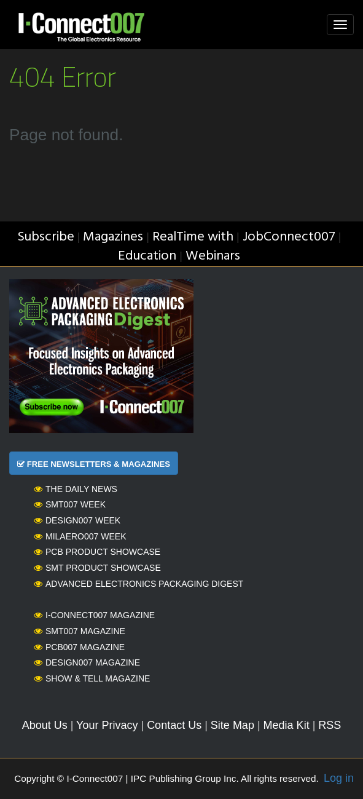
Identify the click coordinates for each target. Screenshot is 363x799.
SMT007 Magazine (79, 631)
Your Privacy (107, 725)
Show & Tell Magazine (92, 678)
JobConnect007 (289, 237)
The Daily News (75, 489)
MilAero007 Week (80, 536)
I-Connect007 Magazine (94, 615)
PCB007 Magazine (79, 647)
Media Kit (286, 725)
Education (147, 256)
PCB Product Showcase (97, 552)
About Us (45, 725)
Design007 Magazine (87, 662)
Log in (339, 778)
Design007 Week (77, 520)
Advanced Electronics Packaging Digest (138, 584)
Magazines (113, 237)
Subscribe (45, 237)
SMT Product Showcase (97, 568)
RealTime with (192, 237)
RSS (329, 725)
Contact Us (174, 725)
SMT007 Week (70, 504)
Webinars (212, 256)
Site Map (232, 725)
